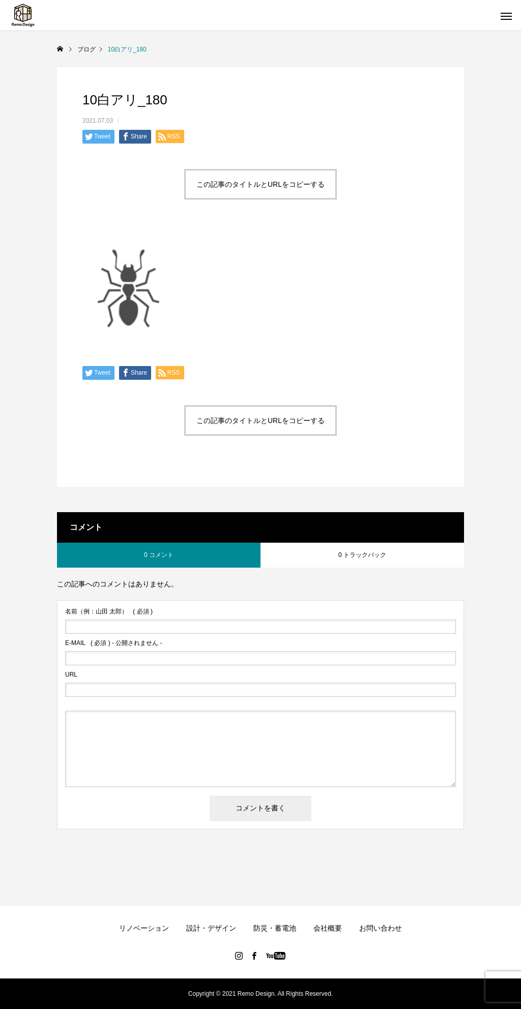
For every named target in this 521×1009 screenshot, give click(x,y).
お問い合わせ (380, 928)
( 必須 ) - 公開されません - (113, 643)
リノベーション (144, 928)
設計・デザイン (211, 928)
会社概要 (327, 928)
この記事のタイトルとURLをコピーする (260, 184)
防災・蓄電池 (274, 928)
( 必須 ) (109, 611)
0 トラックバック (362, 554)
